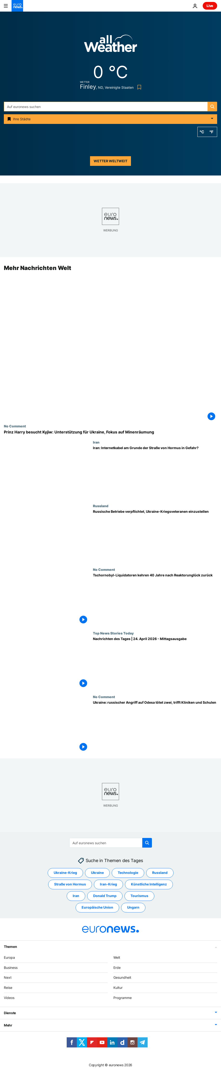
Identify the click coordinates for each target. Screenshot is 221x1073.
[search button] (212, 106)
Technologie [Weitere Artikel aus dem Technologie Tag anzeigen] (128, 873)
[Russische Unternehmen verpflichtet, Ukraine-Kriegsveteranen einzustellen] (155, 536)
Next (8, 977)
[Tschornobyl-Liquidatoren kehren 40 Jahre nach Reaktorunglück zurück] (155, 599)
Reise (8, 987)
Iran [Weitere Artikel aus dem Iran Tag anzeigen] (76, 896)
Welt (116, 957)
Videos (9, 998)
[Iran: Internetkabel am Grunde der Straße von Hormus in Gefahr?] (155, 472)
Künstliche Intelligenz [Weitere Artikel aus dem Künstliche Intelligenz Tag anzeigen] (149, 884)
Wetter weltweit (110, 161)
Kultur (118, 987)
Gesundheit (122, 977)
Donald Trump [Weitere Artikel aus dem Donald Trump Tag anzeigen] (105, 896)
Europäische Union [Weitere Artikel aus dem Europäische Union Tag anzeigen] (97, 907)
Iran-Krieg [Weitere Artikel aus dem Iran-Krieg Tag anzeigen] (108, 884)
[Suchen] (110, 106)
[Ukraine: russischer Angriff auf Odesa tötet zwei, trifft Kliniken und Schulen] (155, 727)
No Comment (15, 426)
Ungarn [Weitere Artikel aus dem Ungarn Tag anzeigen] (133, 907)
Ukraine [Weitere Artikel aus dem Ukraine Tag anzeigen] (97, 873)
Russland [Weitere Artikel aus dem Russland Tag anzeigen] (160, 873)
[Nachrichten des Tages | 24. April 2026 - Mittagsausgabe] (155, 663)
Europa (9, 957)
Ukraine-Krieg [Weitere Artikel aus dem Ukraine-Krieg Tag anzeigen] (65, 873)
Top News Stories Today (113, 633)
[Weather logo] (110, 44)
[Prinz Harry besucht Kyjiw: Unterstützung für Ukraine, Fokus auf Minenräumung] (110, 432)
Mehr (8, 1025)
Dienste (10, 1013)
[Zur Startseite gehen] (17, 6)
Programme (122, 998)
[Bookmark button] (138, 87)
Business (11, 967)
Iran (96, 442)
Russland (100, 506)
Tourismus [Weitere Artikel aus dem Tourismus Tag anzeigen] (139, 896)
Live (210, 6)
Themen (10, 947)
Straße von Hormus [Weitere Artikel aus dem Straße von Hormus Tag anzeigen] (70, 884)
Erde (117, 967)
